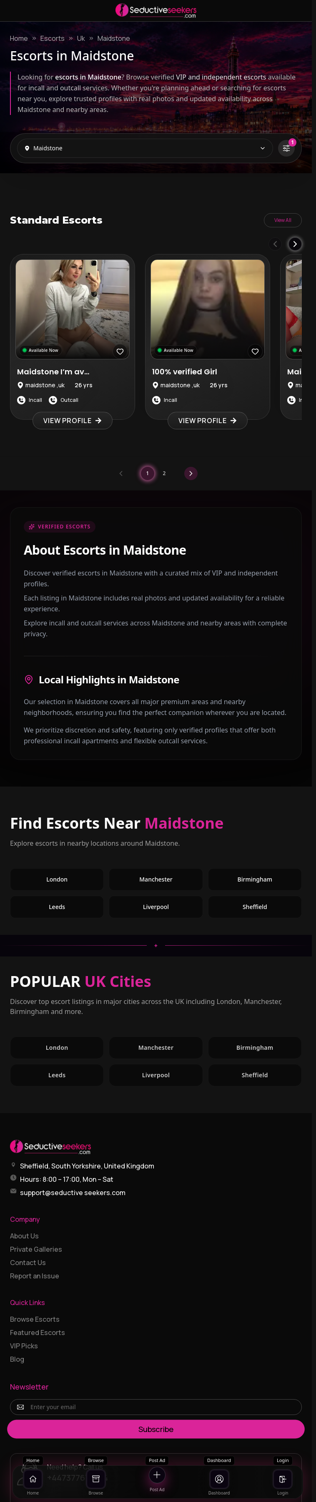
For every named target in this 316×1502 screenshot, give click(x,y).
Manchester (171, 881)
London (75, 881)
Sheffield (272, 909)
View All (282, 220)
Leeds (75, 909)
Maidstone (114, 38)
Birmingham (270, 881)
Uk (81, 38)
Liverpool (173, 909)
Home (19, 38)
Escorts (52, 38)
